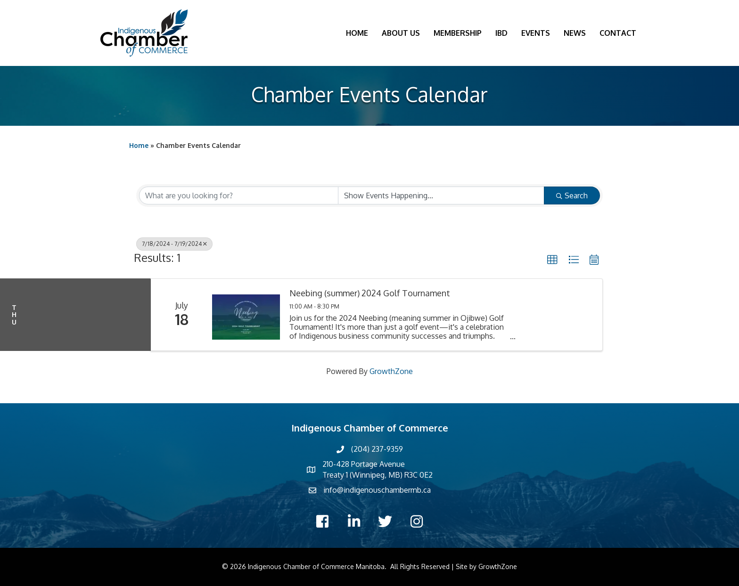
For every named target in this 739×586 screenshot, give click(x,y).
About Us (401, 33)
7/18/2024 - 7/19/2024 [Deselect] (174, 243)
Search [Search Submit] (572, 195)
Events (535, 33)
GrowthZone (391, 371)
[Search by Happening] (441, 195)
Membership (458, 33)
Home (357, 33)
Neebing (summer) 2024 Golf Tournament (369, 293)
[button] (552, 260)
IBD (501, 33)
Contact (617, 33)
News (575, 33)
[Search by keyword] (238, 195)
